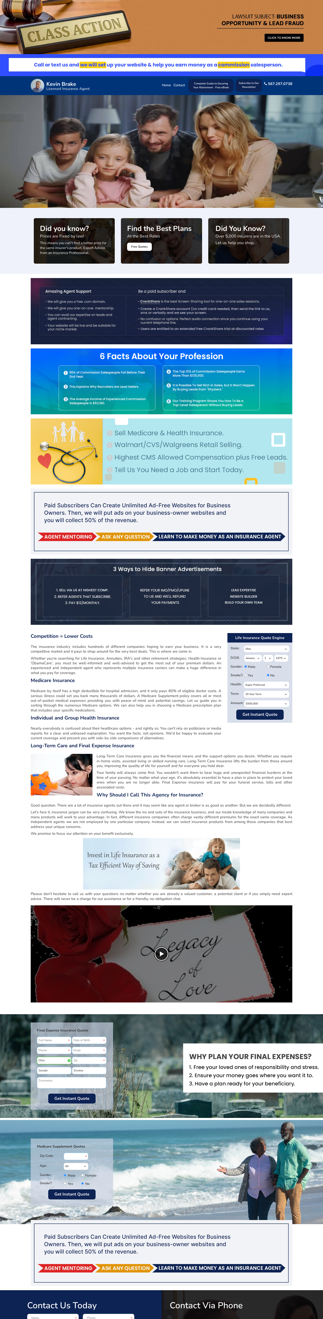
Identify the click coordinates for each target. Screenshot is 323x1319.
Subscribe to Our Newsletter (249, 85)
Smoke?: (236, 675)
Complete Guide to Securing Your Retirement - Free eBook (211, 85)
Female (271, 667)
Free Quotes (139, 247)
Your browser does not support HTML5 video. (161, 164)
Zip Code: (47, 1156)
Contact (179, 85)
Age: (43, 1165)
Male (249, 667)
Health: (236, 684)
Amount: (236, 703)
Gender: (236, 666)
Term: (235, 694)
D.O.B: (235, 657)
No (271, 675)
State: (235, 648)
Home (166, 85)
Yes (249, 675)
